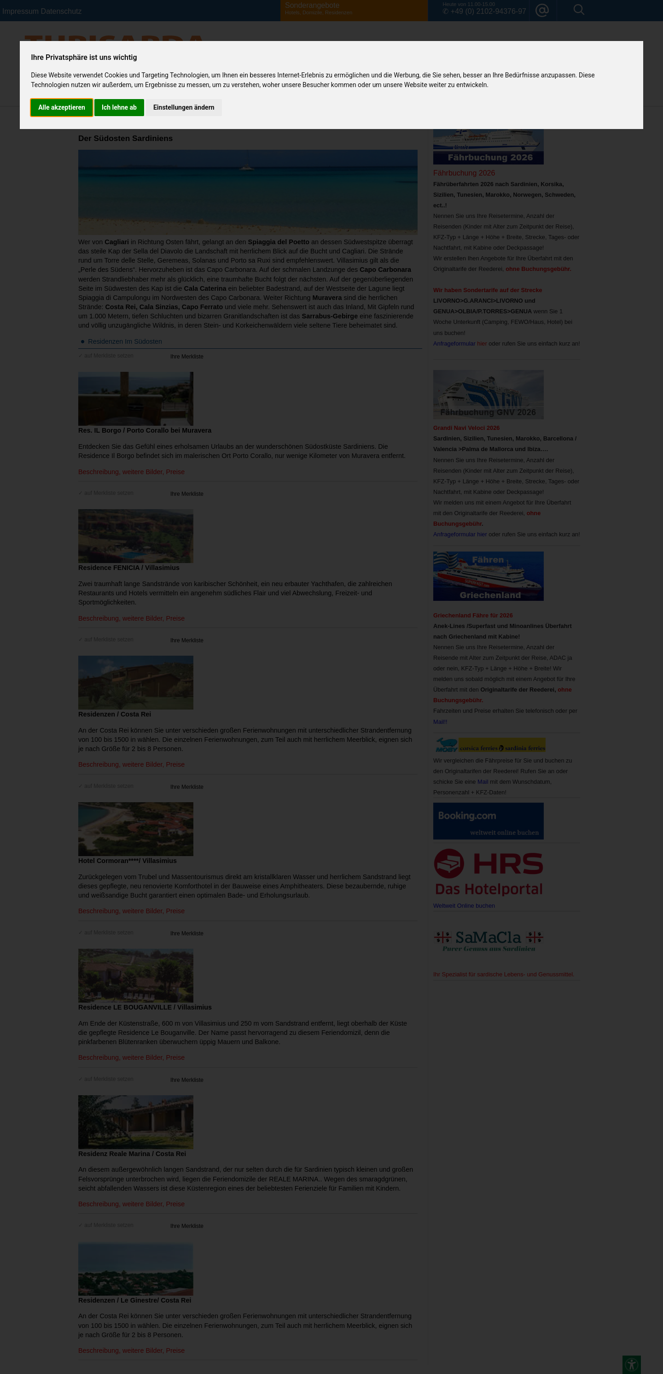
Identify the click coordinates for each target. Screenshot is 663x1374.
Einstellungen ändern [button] (184, 107)
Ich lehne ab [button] (119, 107)
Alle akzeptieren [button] (61, 107)
